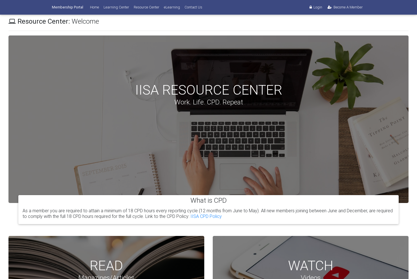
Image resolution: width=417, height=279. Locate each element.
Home (94, 7)
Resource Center (146, 7)
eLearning (172, 7)
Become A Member (345, 7)
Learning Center (116, 7)
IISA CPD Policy (206, 216)
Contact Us (193, 7)
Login (315, 7)
